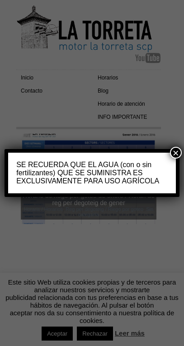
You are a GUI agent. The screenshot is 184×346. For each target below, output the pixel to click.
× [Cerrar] (176, 153)
